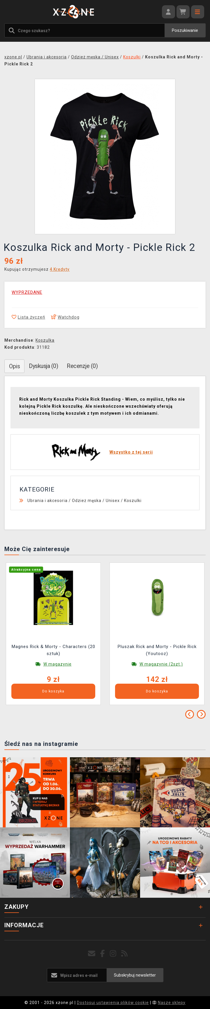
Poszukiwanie (185, 30)
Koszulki (133, 500)
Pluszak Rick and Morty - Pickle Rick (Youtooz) (157, 650)
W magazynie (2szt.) (161, 664)
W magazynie (57, 664)
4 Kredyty (60, 269)
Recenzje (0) (82, 365)
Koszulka (45, 340)
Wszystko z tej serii (131, 452)
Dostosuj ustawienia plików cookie (113, 1002)
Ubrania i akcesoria (47, 500)
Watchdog (65, 317)
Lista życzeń (28, 317)
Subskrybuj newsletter (135, 975)
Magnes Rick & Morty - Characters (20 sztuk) (53, 650)
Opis (14, 366)
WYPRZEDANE (27, 292)
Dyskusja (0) (43, 365)
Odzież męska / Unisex (96, 500)
